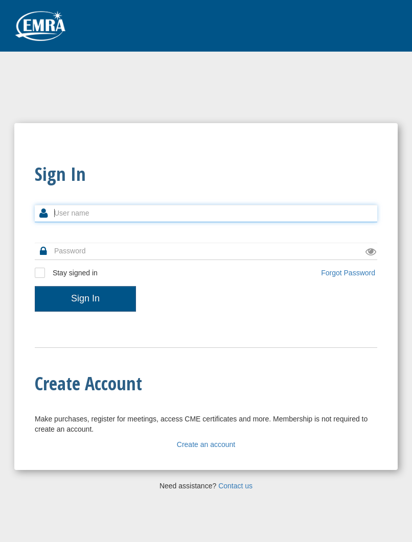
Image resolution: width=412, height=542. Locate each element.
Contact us (235, 486)
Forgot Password (348, 273)
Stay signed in (66, 273)
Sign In (85, 298)
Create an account (206, 444)
